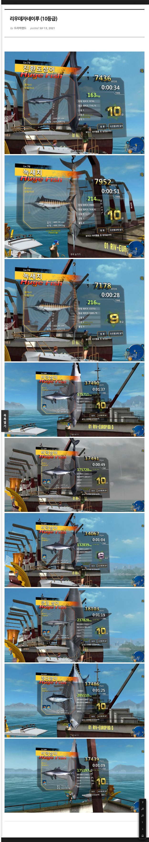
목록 (5, 421)
